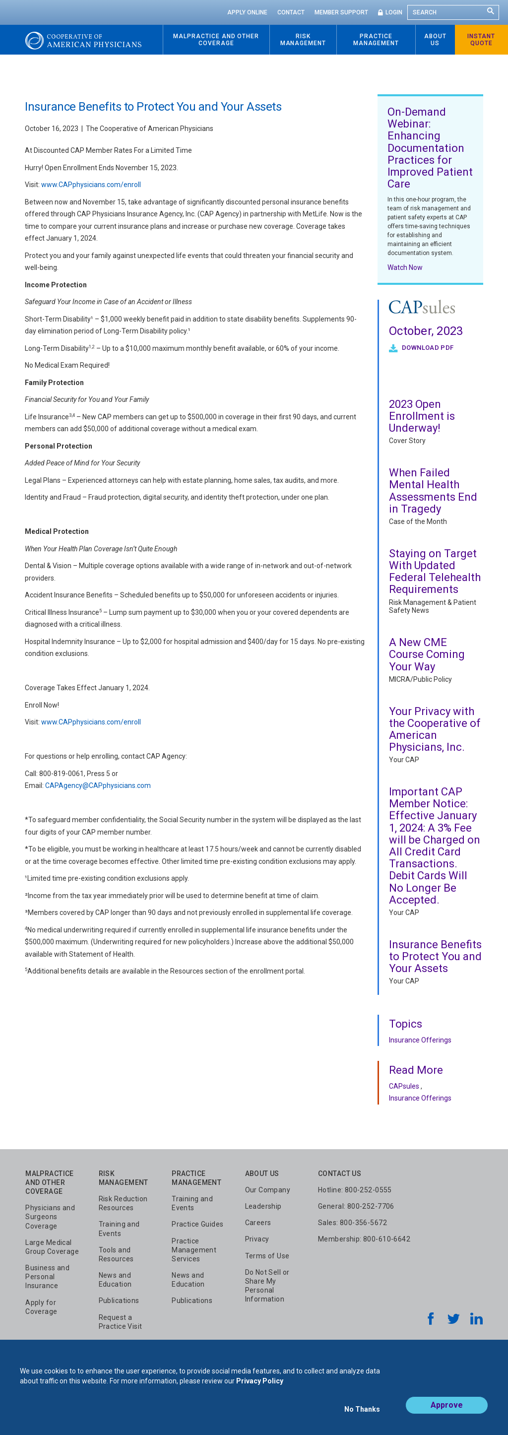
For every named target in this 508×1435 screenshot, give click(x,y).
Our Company (268, 1190)
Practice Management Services (194, 1250)
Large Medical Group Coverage (52, 1247)
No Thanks (362, 1414)
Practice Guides (197, 1224)
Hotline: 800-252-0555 (355, 1190)
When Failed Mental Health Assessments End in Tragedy (433, 490)
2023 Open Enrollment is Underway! (422, 416)
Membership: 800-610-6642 (364, 1239)
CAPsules (404, 1086)
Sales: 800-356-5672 (352, 1223)
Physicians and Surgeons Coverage (50, 1217)
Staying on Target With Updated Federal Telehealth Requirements (435, 571)
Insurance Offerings (420, 1040)
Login (393, 12)
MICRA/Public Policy (420, 679)
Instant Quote (481, 40)
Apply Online (247, 12)
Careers (258, 1223)
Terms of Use (267, 1256)
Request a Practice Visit (120, 1321)
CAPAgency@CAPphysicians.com (98, 785)
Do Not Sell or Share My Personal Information (267, 1286)
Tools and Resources (116, 1254)
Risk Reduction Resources (123, 1203)
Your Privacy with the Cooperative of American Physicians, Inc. (435, 729)
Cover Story (407, 441)
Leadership (263, 1206)
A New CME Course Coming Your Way (427, 654)
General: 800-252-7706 (356, 1206)
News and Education (115, 1279)
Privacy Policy (259, 1389)
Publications (119, 1301)
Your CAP (404, 760)
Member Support (341, 12)
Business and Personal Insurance (47, 1277)
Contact (291, 12)
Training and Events (119, 1228)
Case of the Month (418, 521)
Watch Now (405, 267)
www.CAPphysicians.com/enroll (91, 185)
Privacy (257, 1239)
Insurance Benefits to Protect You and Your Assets (435, 956)
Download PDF (427, 347)
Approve (447, 1413)
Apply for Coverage (41, 1307)
